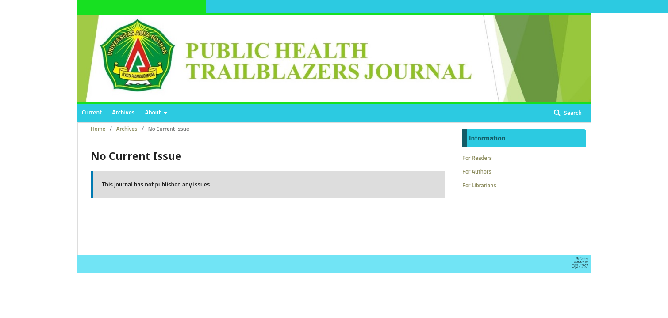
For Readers (477, 158)
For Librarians (479, 186)
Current (92, 113)
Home (98, 129)
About (153, 113)
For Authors (476, 172)
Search (572, 113)
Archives (123, 113)
